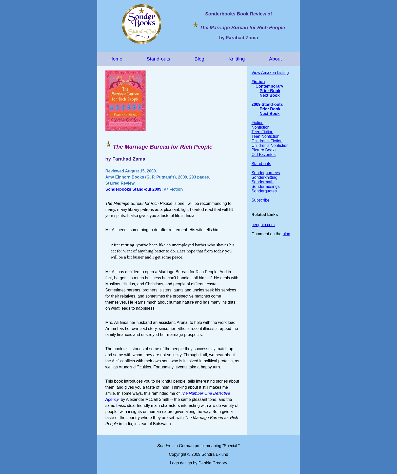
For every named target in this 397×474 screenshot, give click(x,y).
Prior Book (270, 91)
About (275, 59)
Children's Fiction (266, 141)
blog (286, 234)
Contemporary (269, 86)
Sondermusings (265, 186)
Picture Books (263, 150)
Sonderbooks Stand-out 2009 (133, 189)
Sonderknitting (264, 177)
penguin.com (263, 225)
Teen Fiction (262, 132)
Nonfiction (260, 127)
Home (115, 59)
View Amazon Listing (270, 72)
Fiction (258, 82)
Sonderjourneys (265, 173)
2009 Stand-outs (267, 104)
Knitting (237, 59)
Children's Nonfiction (269, 145)
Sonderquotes (264, 191)
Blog (199, 59)
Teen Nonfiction (265, 136)
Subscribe (260, 200)
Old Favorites (263, 154)
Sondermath (262, 182)
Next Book (270, 95)
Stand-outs (158, 59)
